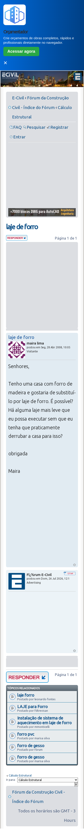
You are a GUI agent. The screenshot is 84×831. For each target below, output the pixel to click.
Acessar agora (21, 51)
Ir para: (10, 779)
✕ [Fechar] (5, 63)
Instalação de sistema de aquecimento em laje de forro (44, 720)
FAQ (17, 127)
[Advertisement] (42, 175)
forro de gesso (30, 745)
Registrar (59, 127)
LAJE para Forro (32, 706)
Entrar (19, 136)
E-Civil (18, 97)
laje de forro (22, 227)
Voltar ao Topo (74, 565)
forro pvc (25, 734)
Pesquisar (36, 127)
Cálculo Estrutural (20, 775)
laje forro (25, 695)
